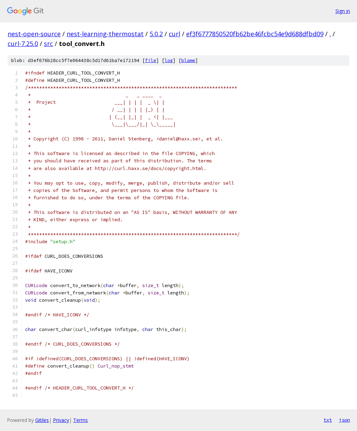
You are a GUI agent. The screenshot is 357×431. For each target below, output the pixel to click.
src (48, 43)
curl (174, 34)
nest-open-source (34, 34)
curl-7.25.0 (23, 43)
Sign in (342, 11)
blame (188, 60)
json (344, 420)
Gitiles (42, 420)
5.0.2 (156, 34)
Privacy (61, 420)
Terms (80, 420)
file (150, 60)
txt (328, 420)
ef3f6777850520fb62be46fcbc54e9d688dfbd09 (255, 34)
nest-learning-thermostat (105, 34)
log (169, 60)
